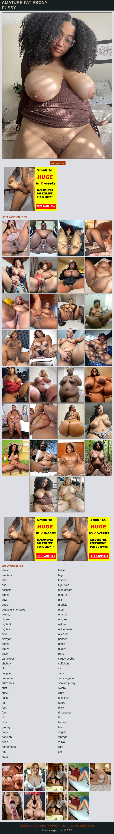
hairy (5, 732)
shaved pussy (67, 683)
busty (5, 653)
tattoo (61, 702)
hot (4, 751)
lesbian (62, 580)
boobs (5, 643)
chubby (6, 663)
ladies (62, 570)
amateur (7, 575)
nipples (62, 619)
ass (4, 585)
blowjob (6, 638)
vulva (61, 741)
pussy (62, 648)
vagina (62, 732)
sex (60, 668)
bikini (5, 634)
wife (60, 746)
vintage (62, 737)
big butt (6, 624)
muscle (62, 614)
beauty (6, 614)
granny (6, 727)
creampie (7, 678)
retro (61, 653)
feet (4, 707)
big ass (6, 619)
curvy (5, 692)
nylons (62, 624)
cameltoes (8, 658)
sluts (61, 692)
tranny (62, 722)
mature (62, 594)
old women (65, 629)
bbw (4, 599)
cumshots (8, 683)
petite (61, 643)
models (62, 604)
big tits (6, 629)
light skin (63, 585)
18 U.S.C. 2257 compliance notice (76, 826)
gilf (3, 717)
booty (5, 648)
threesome (65, 712)
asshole (6, 589)
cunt (4, 688)
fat (3, 702)
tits (60, 717)
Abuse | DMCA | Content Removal (38, 826)
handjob (7, 737)
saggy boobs (66, 658)
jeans (5, 756)
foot (4, 712)
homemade (9, 746)
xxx (60, 751)
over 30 (63, 634)
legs (60, 575)
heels (5, 741)
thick (61, 707)
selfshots (63, 663)
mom (61, 609)
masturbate (65, 589)
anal (4, 580)
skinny (62, 688)
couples (6, 673)
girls (4, 722)
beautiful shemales (13, 609)
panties (62, 638)
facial (5, 697)
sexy (61, 673)
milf (60, 599)
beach (5, 604)
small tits (63, 697)
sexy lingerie (66, 678)
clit (3, 668)
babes (5, 594)
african (6, 570)
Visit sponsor (58, 163)
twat (60, 727)
